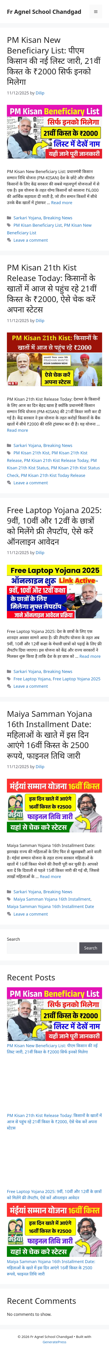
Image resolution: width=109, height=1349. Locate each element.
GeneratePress (54, 1342)
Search (13, 939)
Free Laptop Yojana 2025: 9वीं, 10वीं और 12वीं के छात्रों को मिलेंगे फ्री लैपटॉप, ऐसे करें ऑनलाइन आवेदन (54, 526)
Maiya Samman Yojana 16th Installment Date (50, 906)
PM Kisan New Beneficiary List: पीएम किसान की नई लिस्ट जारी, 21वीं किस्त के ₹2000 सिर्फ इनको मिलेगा (53, 60)
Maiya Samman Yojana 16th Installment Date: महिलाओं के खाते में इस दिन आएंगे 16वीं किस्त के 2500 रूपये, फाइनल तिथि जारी (49, 734)
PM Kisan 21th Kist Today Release (53, 475)
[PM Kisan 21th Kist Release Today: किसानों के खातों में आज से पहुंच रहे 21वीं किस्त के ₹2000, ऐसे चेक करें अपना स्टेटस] (54, 1084)
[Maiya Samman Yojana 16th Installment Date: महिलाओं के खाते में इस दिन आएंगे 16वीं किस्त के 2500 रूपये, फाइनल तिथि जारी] (54, 1230)
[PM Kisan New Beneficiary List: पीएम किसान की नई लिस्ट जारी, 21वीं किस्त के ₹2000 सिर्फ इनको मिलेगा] (54, 1015)
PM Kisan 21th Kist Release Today (56, 460)
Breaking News (57, 217)
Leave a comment (31, 240)
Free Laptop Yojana (32, 679)
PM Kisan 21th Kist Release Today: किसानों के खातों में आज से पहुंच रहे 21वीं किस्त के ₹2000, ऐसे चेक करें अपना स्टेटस (52, 288)
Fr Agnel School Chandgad (44, 11)
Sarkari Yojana (27, 217)
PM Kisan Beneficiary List (38, 225)
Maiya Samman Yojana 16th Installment (52, 899)
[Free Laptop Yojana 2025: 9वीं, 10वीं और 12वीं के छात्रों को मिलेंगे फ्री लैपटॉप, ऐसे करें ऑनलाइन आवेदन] (54, 1160)
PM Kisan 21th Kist (31, 453)
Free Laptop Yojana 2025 (76, 679)
